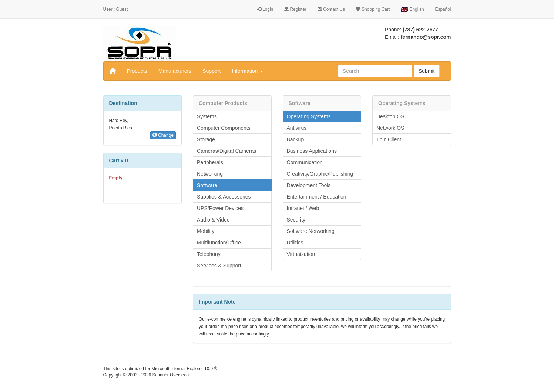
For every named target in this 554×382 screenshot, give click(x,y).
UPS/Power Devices (220, 208)
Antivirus (297, 128)
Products (137, 71)
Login (265, 9)
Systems (207, 116)
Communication (305, 162)
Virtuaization (301, 254)
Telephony (209, 254)
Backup (295, 139)
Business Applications (312, 151)
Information (247, 71)
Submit (427, 71)
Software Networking (311, 231)
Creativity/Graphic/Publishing (320, 174)
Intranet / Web (303, 208)
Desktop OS (390, 116)
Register (295, 9)
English (412, 9)
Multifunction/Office (219, 243)
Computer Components (224, 128)
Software (207, 185)
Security (296, 220)
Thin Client (388, 139)
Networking (210, 174)
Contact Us (331, 9)
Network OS (390, 128)
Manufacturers (174, 71)
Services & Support (219, 265)
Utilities (295, 243)
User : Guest (115, 9)
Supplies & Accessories (224, 197)
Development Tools (309, 185)
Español (443, 9)
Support (211, 71)
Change (163, 135)
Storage (206, 139)
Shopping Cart (373, 9)
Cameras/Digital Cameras (226, 151)
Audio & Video (213, 220)
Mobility (205, 231)
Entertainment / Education (316, 197)
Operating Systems (309, 116)
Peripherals (210, 162)
